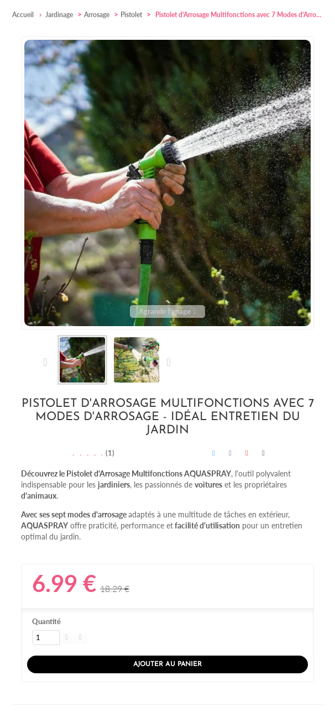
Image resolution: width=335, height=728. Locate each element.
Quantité (46, 621)
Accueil (23, 15)
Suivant (168, 362)
